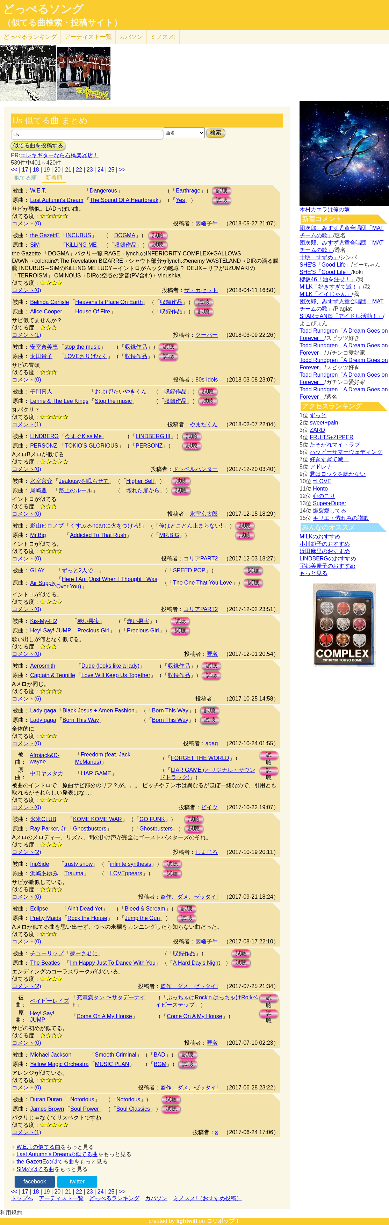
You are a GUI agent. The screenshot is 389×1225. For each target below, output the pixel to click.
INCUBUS (78, 235)
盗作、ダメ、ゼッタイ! (189, 897)
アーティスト (88, 37)
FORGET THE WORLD (200, 758)
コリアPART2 (200, 558)
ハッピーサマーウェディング (346, 452)
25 (111, 170)
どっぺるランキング (114, 1198)
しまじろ (206, 852)
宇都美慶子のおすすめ (327, 566)
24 (101, 170)
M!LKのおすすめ (320, 536)
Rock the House (87, 918)
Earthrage (188, 191)
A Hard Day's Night (196, 963)
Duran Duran (46, 1099)
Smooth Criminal (115, 1055)
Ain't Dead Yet (84, 909)
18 (36, 170)
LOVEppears (126, 873)
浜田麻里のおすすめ (325, 551)
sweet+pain (324, 423)
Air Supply (43, 583)
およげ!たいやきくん (120, 391)
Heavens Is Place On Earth (109, 302)
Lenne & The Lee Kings (59, 401)
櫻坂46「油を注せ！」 (328, 279)
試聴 (221, 191)
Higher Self (140, 481)
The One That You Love (202, 583)
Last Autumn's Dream (56, 200)
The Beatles (45, 963)
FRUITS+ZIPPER (331, 437)
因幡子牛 (206, 223)
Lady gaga (43, 710)
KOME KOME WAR (97, 819)
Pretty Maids (45, 918)
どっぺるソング (43, 9)
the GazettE (45, 235)
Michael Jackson (50, 1055)
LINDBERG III (153, 436)
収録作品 (125, 245)
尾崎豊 (38, 490)
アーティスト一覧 (61, 1198)
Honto (320, 489)
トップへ (22, 1198)
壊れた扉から (143, 490)
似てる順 (25, 178)
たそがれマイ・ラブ (335, 445)
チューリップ (47, 953)
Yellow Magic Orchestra (59, 1064)
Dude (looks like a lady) (110, 666)
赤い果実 (88, 621)
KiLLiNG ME (81, 245)
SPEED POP (189, 570)
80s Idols (206, 380)
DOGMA (124, 235)
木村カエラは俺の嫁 (325, 209)
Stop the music (113, 401)
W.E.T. (38, 191)
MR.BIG (169, 535)
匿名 (212, 654)
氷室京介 (41, 481)
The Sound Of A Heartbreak (124, 200)
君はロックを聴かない (338, 474)
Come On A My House (104, 1016)
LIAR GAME (96, 773)
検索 (215, 133)
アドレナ (321, 467)
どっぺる (30, 37)
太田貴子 (41, 356)
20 (57, 170)
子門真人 (41, 391)
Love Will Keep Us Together (115, 675)
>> (122, 170)
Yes (180, 200)
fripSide (39, 864)
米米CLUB (43, 819)
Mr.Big (38, 535)
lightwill (186, 1221)
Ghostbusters (89, 829)
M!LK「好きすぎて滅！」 (331, 287)
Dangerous (103, 191)
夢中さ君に (84, 953)
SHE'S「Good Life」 (325, 265)
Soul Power (84, 1109)
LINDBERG (44, 436)
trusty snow (78, 864)
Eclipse (39, 909)
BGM (160, 1064)
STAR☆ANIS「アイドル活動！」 (341, 316)
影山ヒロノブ (47, 526)
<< (14, 170)
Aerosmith (42, 666)
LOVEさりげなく (85, 356)
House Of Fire (92, 311)
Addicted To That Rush (98, 535)
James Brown (47, 1109)
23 (90, 170)
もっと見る (313, 573)
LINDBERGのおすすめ (328, 558)
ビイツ (209, 807)
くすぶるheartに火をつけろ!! (106, 526)
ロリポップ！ (223, 1221)
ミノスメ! (163, 37)
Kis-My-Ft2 (43, 621)
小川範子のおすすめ (325, 544)
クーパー (206, 335)
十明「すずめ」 (319, 257)
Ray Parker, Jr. (48, 829)
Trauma (74, 873)
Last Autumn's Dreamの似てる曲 (57, 1154)
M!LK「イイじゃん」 (326, 294)
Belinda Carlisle (49, 302)
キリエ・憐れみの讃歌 (341, 518)
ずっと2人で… (80, 570)
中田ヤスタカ (46, 773)
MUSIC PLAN (112, 1064)
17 (25, 170)
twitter (77, 1181)
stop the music (82, 347)
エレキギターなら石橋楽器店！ (59, 155)
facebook (34, 1181)
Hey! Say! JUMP (50, 630)
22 (79, 170)
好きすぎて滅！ (329, 459)
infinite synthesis (130, 864)
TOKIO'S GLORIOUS (91, 446)
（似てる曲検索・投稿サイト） (62, 22)
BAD (159, 1055)
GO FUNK (152, 819)
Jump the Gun (142, 918)
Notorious (82, 1099)
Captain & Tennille (52, 675)
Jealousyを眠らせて (84, 481)
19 (47, 170)
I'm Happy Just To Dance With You (113, 963)
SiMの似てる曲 (35, 1169)
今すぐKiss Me (83, 436)
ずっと (318, 415)
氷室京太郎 (204, 514)
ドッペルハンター (195, 469)
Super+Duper (329, 503)
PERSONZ (43, 446)
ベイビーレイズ (49, 1001)
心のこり (324, 496)
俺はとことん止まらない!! (191, 526)
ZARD (317, 430)
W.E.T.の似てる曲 (38, 1147)
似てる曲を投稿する (38, 145)
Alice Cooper (46, 311)
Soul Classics (133, 1109)
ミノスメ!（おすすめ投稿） (207, 1198)
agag (212, 743)
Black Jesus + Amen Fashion (99, 710)
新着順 (53, 178)
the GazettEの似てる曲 (45, 1162)
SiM (35, 245)
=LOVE (322, 481)
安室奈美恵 (44, 347)
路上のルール (75, 490)
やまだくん (204, 424)
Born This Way (170, 710)
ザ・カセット (201, 290)
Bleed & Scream (145, 909)
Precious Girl (93, 630)
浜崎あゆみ (44, 873)
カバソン (131, 37)
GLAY (37, 570)
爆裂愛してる (329, 511)
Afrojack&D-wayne (44, 758)
